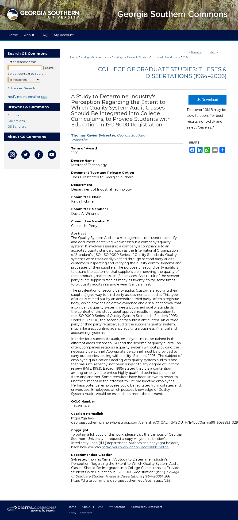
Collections (16, 121)
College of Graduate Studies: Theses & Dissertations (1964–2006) (162, 72)
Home (74, 57)
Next (212, 52)
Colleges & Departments (96, 57)
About (86, 506)
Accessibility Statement (146, 506)
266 (185, 57)
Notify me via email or (27, 96)
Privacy (72, 512)
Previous (196, 52)
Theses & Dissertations (166, 57)
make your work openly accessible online (135, 447)
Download (207, 100)
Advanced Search (21, 88)
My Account (117, 506)
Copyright (86, 512)
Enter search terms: (22, 62)
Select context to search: (27, 73)
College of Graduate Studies (131, 57)
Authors (13, 115)
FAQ (100, 506)
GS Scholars (17, 126)
